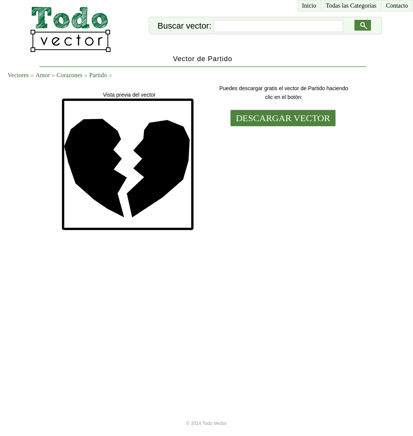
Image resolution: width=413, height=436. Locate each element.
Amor (43, 75)
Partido (98, 75)
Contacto (397, 5)
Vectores (18, 75)
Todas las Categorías (351, 5)
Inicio (309, 5)
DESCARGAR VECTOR (283, 118)
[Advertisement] (282, 247)
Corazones (70, 75)
